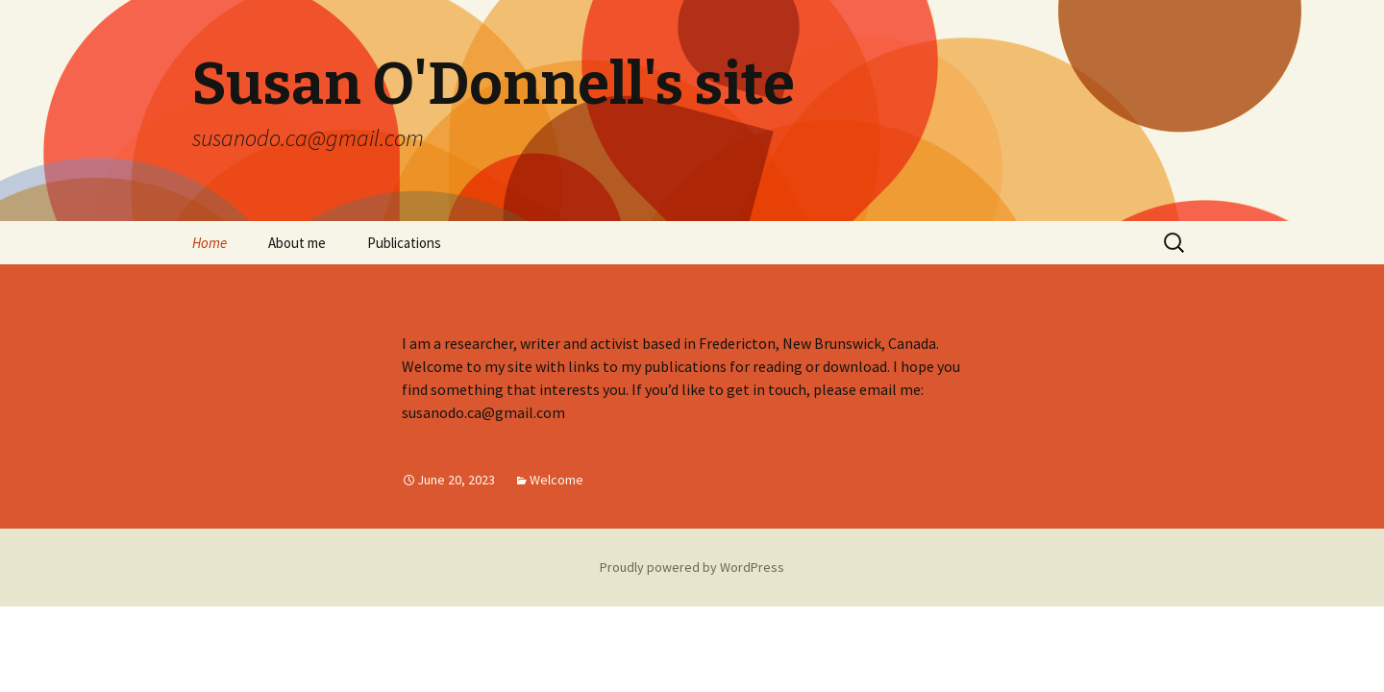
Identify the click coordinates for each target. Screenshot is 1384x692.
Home (209, 243)
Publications (404, 243)
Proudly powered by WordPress (692, 567)
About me (297, 243)
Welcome (556, 479)
